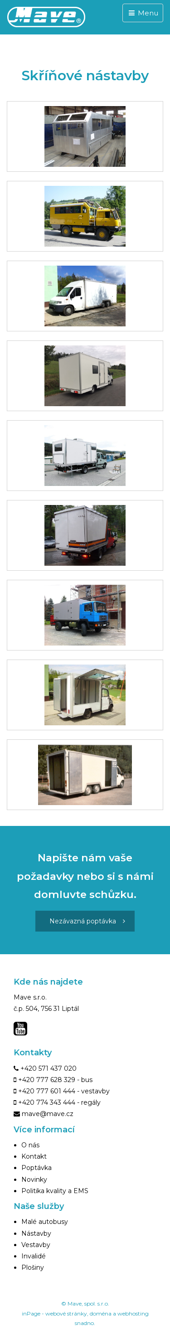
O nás (30, 1145)
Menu (142, 13)
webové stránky (66, 1313)
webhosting (133, 1313)
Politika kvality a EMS (54, 1191)
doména (101, 1313)
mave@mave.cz (47, 1114)
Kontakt (34, 1156)
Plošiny (32, 1267)
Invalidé (33, 1256)
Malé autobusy (44, 1222)
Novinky (34, 1179)
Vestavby (35, 1245)
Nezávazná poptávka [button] (87, 921)
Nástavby (36, 1233)
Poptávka (36, 1168)
